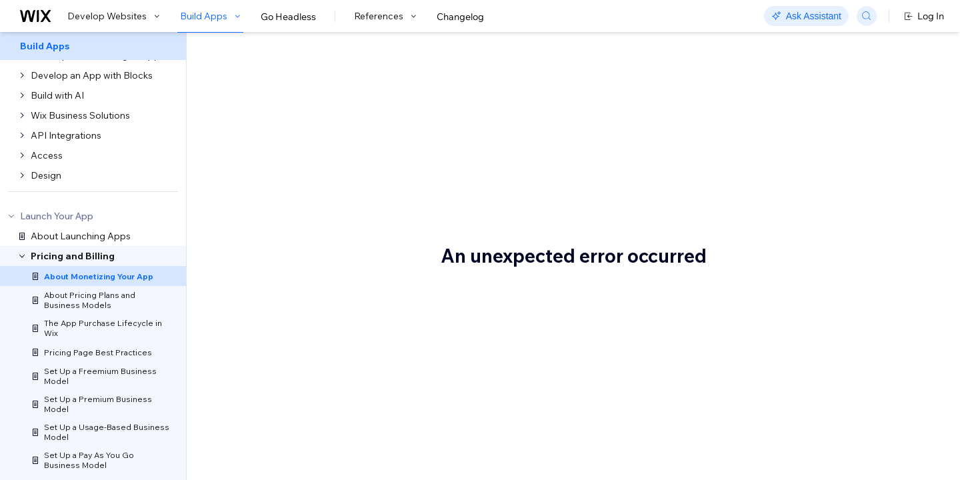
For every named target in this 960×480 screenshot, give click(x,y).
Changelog (460, 17)
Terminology (797, 138)
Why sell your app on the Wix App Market (375, 204)
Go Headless (288, 17)
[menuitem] (93, 46)
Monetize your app (314, 78)
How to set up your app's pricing (840, 158)
